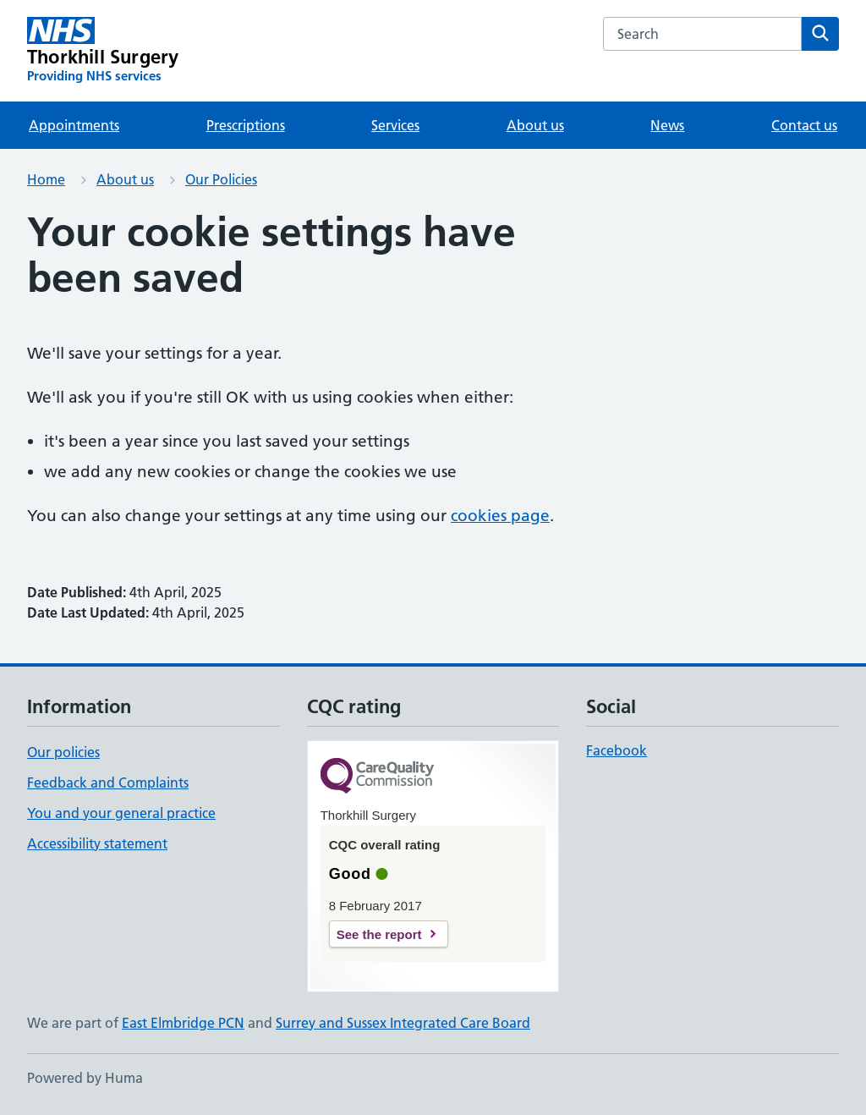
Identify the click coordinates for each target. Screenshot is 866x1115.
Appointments (74, 125)
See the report (379, 934)
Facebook (616, 750)
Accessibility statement (97, 843)
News (667, 125)
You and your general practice (121, 813)
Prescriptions (245, 125)
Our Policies (221, 179)
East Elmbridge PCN (183, 1022)
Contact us (804, 125)
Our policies (63, 752)
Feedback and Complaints (108, 782)
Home (46, 179)
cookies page (500, 515)
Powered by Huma (85, 1077)
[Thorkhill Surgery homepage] (102, 51)
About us (535, 125)
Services (395, 125)
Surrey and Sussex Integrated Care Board (403, 1022)
